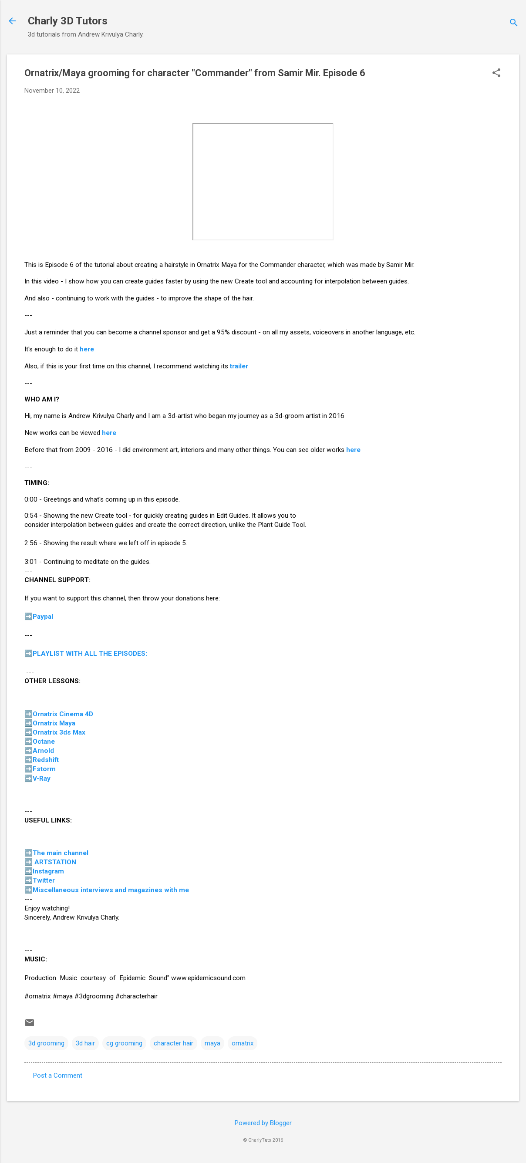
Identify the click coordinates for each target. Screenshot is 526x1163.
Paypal (43, 616)
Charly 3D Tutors (68, 21)
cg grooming (124, 1043)
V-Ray (42, 778)
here (87, 349)
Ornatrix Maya (54, 723)
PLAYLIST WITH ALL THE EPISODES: (90, 653)
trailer (239, 366)
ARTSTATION (55, 862)
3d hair (85, 1043)
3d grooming (46, 1043)
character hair (173, 1043)
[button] (496, 73)
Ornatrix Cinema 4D (63, 714)
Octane (44, 741)
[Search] (514, 23)
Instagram (48, 871)
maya (212, 1043)
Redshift (46, 760)
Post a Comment (57, 1075)
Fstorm (44, 769)
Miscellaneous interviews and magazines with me (111, 890)
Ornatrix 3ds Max (59, 732)
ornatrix (242, 1043)
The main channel (60, 853)
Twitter (44, 880)
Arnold (43, 751)
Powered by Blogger (263, 1123)
